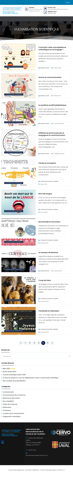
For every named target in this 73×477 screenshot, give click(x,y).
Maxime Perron (43, 270)
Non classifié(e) (8, 401)
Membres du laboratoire (11, 398)
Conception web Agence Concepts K (52, 470)
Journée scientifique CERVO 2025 (14, 375)
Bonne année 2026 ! (9, 372)
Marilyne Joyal (43, 67)
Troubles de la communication (13, 413)
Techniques (7, 410)
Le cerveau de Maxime (48, 252)
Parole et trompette (47, 163)
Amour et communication (49, 77)
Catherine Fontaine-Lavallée (48, 181)
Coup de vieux (44, 280)
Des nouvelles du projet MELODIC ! (14, 381)
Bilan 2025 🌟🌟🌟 (9, 369)
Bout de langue (45, 194)
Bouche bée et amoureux (49, 222)
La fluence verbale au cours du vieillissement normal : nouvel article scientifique (30, 378)
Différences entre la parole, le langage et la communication (51, 134)
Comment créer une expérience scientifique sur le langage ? (52, 48)
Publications (7, 407)
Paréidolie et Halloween (48, 311)
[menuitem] (68, 2)
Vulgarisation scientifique (13, 66)
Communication (8, 392)
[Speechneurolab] (12, 10)
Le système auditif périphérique (52, 105)
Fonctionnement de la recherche (14, 395)
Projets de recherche (10, 404)
